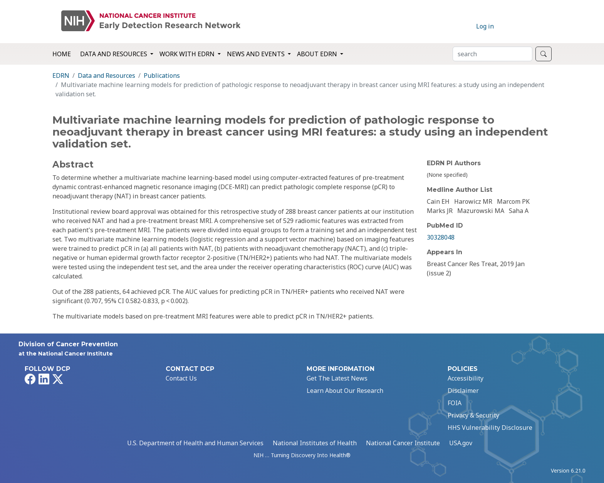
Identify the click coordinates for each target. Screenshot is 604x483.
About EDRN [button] (318, 54)
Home (61, 54)
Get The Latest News (337, 378)
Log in (485, 26)
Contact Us (181, 378)
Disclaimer (463, 390)
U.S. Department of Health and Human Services (195, 443)
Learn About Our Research (345, 390)
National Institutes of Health (315, 443)
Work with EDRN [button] (187, 54)
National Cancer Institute (403, 443)
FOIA (454, 403)
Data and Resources (106, 75)
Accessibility (465, 378)
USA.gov (460, 443)
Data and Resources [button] (114, 54)
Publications (162, 75)
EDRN (60, 75)
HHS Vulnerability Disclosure (490, 427)
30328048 (441, 237)
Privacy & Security (473, 415)
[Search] (492, 54)
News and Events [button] (256, 54)
